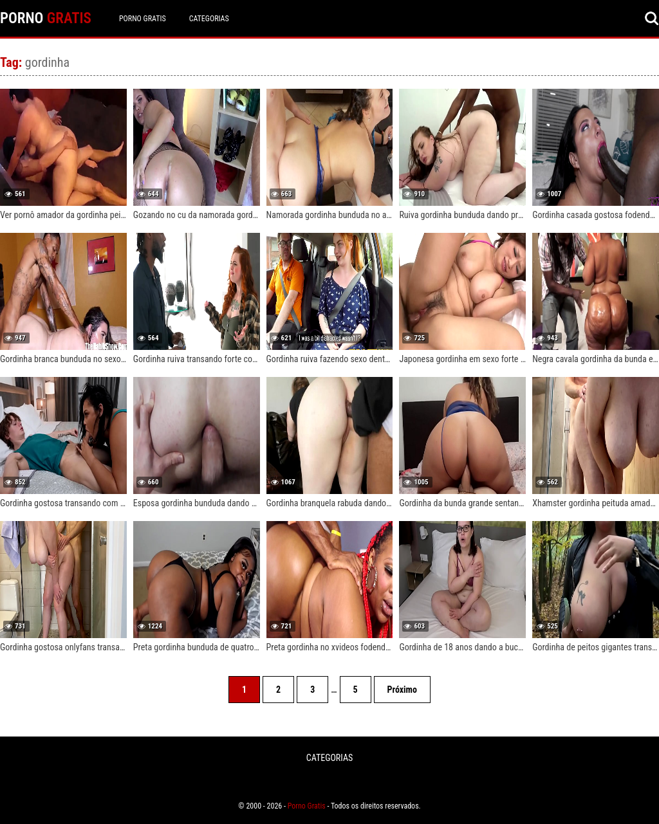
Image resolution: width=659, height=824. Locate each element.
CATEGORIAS (209, 18)
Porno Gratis (142, 18)
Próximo (402, 689)
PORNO (45, 18)
